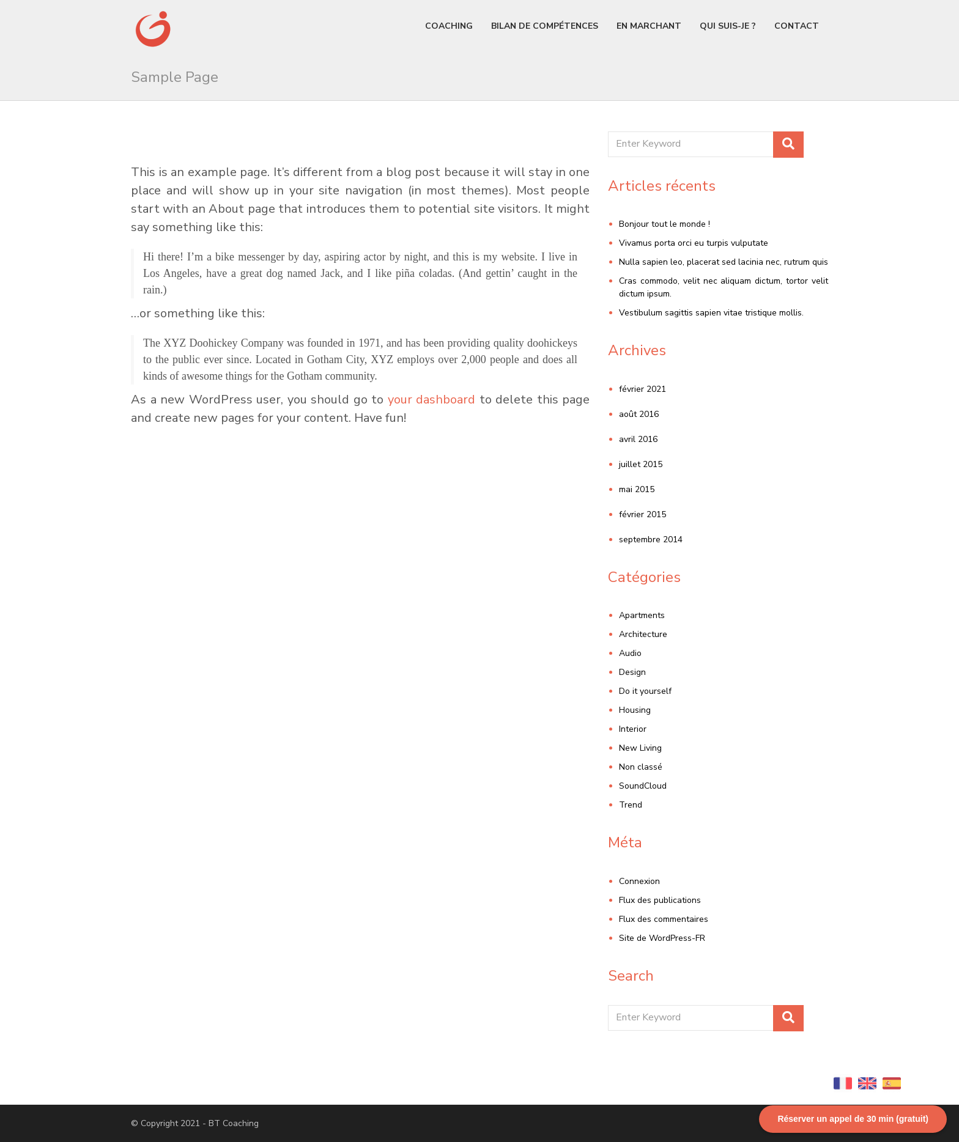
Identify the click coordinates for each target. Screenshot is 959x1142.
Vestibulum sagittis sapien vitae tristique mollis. (711, 313)
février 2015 (642, 514)
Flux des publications (660, 900)
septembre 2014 (651, 539)
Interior (632, 729)
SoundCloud (643, 786)
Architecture (643, 634)
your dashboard (432, 399)
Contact (796, 26)
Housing (635, 710)
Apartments (642, 615)
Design (632, 672)
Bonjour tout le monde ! (664, 224)
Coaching (449, 26)
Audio (630, 653)
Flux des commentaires (663, 919)
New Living (640, 748)
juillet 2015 (640, 464)
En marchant (648, 26)
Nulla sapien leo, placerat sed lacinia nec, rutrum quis (723, 262)
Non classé (640, 767)
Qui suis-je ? (728, 26)
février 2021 (642, 389)
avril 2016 (638, 439)
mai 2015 (636, 489)
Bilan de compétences (544, 26)
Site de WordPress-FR (662, 938)
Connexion (639, 881)
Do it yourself (645, 691)
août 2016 (639, 414)
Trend (630, 805)
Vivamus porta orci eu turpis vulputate (693, 243)
